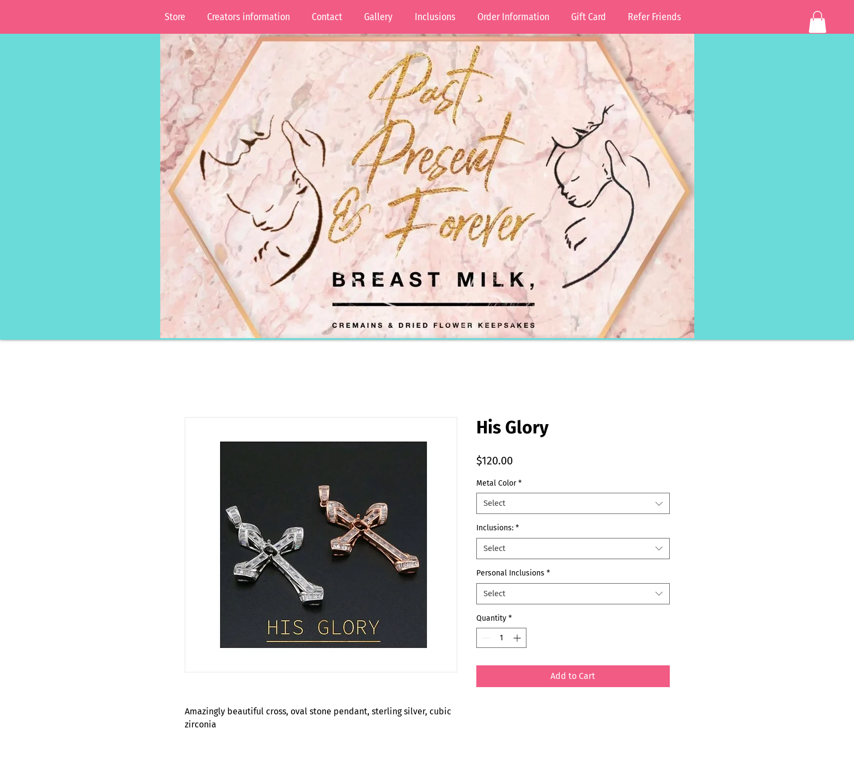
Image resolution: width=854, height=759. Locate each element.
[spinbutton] (501, 637)
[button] (817, 22)
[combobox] (573, 503)
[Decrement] (485, 637)
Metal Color (499, 483)
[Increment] (518, 637)
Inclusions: (497, 527)
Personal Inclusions (513, 573)
